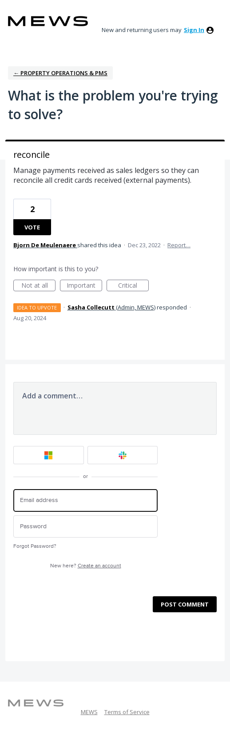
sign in (194, 30)
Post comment (185, 604)
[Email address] (85, 500)
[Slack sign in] (122, 455)
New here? (85, 565)
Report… (178, 245)
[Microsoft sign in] (48, 455)
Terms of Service (127, 712)
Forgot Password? (34, 546)
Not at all (38, 286)
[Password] (85, 526)
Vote (32, 227)
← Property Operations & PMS (60, 73)
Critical (133, 286)
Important (84, 286)
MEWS (89, 712)
